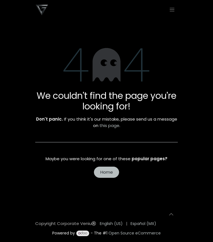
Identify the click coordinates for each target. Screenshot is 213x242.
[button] (171, 214)
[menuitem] (111, 223)
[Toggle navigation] (172, 9)
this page (109, 125)
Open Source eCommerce (134, 233)
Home (106, 172)
